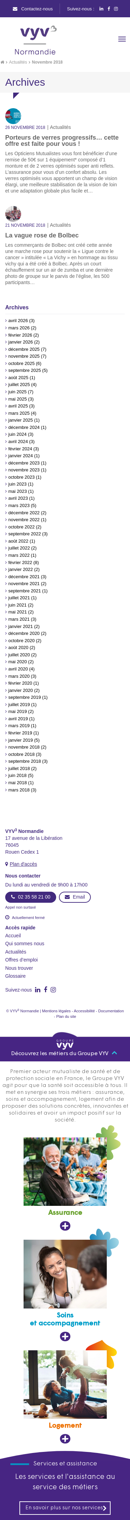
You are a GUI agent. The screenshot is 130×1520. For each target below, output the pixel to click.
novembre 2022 (24, 519)
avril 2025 (18, 406)
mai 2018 (17, 782)
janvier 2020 (20, 690)
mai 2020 (17, 661)
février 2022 (20, 562)
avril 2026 (18, 320)
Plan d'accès (23, 864)
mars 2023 (18, 505)
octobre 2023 (21, 477)
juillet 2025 (19, 384)
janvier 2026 (20, 342)
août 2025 (18, 377)
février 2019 (20, 732)
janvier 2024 (20, 455)
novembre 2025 (24, 356)
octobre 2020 (21, 640)
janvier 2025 (20, 420)
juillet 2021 (19, 597)
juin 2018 (17, 775)
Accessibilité (84, 1011)
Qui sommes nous (24, 943)
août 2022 (18, 541)
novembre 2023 (24, 469)
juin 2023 (17, 484)
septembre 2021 (24, 590)
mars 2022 (18, 555)
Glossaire (15, 976)
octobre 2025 (21, 363)
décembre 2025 (24, 349)
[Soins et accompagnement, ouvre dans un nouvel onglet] (65, 1291)
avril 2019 (18, 718)
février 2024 (20, 448)
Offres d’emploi (21, 960)
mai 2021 (17, 611)
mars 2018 (18, 789)
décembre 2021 (24, 576)
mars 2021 (18, 619)
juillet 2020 (19, 654)
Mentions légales (56, 1011)
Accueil (13, 935)
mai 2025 (17, 399)
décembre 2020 (24, 633)
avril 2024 (18, 441)
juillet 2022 (19, 548)
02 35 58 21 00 (30, 897)
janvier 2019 (20, 740)
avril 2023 (18, 498)
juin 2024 (17, 434)
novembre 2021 (24, 583)
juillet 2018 (19, 768)
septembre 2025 (24, 370)
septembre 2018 (24, 761)
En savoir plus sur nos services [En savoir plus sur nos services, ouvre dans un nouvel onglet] (66, 1508)
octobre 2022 (21, 526)
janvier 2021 (20, 626)
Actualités (18, 62)
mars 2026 (18, 327)
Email (75, 897)
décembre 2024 (24, 427)
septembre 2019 (24, 697)
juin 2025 (17, 391)
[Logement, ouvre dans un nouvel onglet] (65, 1397)
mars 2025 (18, 413)
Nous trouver (19, 968)
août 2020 (18, 647)
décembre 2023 (24, 463)
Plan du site (66, 1016)
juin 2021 (17, 605)
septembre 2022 (24, 533)
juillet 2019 (19, 704)
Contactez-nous (33, 9)
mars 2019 (18, 725)
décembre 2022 (24, 512)
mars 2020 (18, 676)
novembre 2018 (24, 747)
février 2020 (20, 683)
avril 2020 (18, 669)
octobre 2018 (21, 754)
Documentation (111, 1011)
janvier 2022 (20, 569)
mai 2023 (17, 491)
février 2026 (20, 335)
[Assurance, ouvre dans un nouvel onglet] (65, 1184)
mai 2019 (17, 711)
